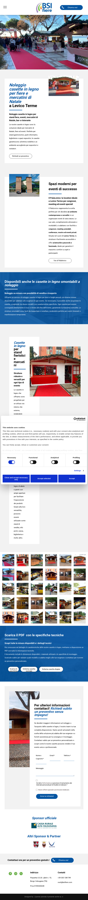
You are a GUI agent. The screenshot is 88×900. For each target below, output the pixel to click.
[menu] (5, 7)
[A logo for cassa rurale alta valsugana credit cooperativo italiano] (44, 825)
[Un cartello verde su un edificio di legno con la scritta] (8, 603)
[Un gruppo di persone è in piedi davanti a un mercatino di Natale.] (23, 617)
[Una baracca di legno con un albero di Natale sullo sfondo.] (37, 560)
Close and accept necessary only (16, 478)
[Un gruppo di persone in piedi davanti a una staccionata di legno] (80, 575)
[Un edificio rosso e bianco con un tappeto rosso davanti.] (23, 560)
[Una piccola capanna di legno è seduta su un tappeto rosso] (51, 560)
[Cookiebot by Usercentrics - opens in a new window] (75, 419)
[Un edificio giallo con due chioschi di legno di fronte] (80, 589)
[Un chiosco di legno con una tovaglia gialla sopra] (37, 589)
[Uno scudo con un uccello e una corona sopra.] (44, 844)
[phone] (21, 874)
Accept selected (44, 479)
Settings (77, 471)
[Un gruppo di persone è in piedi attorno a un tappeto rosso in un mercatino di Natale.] (8, 560)
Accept (72, 479)
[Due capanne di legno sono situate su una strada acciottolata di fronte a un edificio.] (65, 560)
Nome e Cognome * (40, 757)
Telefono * (67, 755)
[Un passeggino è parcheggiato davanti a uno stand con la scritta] (23, 589)
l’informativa (46, 783)
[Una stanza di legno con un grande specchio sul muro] (65, 575)
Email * (52, 755)
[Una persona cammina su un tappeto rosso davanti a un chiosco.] (8, 575)
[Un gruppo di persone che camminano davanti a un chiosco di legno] (8, 589)
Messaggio (40, 768)
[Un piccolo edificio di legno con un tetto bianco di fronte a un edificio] (51, 575)
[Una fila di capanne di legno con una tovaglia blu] (65, 589)
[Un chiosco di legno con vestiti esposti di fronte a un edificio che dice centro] (80, 560)
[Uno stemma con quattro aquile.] (36, 844)
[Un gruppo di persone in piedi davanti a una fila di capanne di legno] (51, 589)
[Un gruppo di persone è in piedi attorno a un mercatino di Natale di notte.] (37, 575)
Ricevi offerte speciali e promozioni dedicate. (54, 790)
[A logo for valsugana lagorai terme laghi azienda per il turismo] (52, 844)
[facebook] (10, 874)
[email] (15, 874)
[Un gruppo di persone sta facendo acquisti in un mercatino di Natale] (23, 575)
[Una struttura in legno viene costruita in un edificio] (23, 603)
